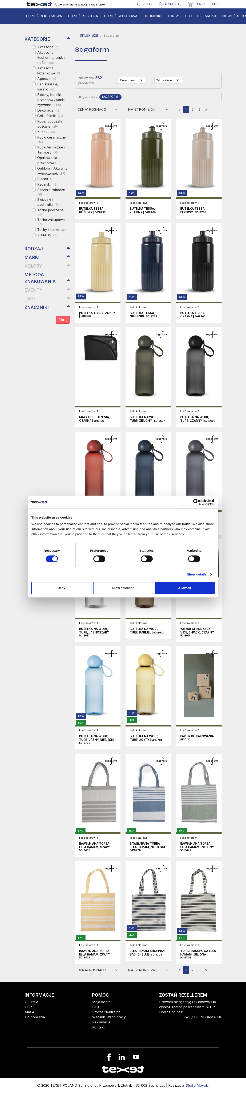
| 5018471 (197, 847)
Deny (61, 588)
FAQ (95, 1007)
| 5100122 (197, 738)
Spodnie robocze (51, 192)
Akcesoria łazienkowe (48, 70)
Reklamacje (101, 1022)
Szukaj (144, 4)
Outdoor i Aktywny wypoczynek (52, 170)
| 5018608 (197, 419)
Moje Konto (101, 1002)
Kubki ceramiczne (51, 139)
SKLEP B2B (89, 35)
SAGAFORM (110, 96)
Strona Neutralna (106, 1012)
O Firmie (31, 1002)
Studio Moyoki (197, 1085)
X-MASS (47, 235)
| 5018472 (95, 954)
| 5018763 (143, 314)
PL (214, 4)
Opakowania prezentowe (49, 160)
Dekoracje (48, 110)
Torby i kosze (52, 230)
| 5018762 (97, 314)
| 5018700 (97, 740)
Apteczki (46, 79)
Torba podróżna (50, 212)
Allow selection (122, 588)
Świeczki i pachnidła (47, 202)
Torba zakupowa (51, 222)
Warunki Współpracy (109, 1017)
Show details (197, 574)
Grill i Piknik (50, 116)
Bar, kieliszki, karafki (47, 86)
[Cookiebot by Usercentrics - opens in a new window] (196, 502)
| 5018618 (197, 632)
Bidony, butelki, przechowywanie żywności (51, 100)
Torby (173, 16)
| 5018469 (95, 847)
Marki (210, 16)
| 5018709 (198, 954)
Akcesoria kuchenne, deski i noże (51, 57)
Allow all (184, 588)
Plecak (45, 179)
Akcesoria (47, 47)
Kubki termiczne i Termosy (51, 149)
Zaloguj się (170, 4)
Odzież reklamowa (44, 16)
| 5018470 (148, 847)
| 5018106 (94, 419)
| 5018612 (95, 632)
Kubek (46, 132)
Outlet (192, 16)
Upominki (152, 16)
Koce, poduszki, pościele (50, 123)
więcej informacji (203, 1017)
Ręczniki (47, 184)
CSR (28, 1007)
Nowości (230, 16)
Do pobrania (35, 1017)
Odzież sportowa (121, 16)
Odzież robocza (83, 16)
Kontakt (98, 1027)
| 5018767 (193, 314)
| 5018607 (147, 419)
